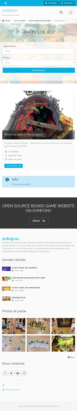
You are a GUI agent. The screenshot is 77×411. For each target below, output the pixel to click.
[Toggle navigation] (71, 12)
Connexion (67, 3)
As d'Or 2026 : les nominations (26, 288)
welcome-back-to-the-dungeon (40, 21)
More (71, 357)
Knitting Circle (18, 297)
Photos (6, 57)
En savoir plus (13, 166)
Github (38, 221)
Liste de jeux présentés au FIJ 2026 (28, 278)
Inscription (51, 3)
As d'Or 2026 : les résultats (24, 268)
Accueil (7, 21)
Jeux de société (19, 21)
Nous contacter (11, 390)
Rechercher (39, 70)
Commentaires (9, 46)
